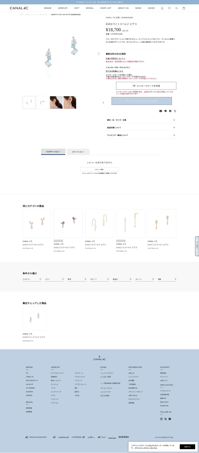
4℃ (27, 376)
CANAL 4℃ (30, 380)
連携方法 (163, 401)
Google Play (164, 408)
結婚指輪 (29, 415)
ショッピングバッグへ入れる (146, 104)
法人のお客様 (104, 398)
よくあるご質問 (105, 380)
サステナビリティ (134, 402)
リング (53, 391)
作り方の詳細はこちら (114, 74)
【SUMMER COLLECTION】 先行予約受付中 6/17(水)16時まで (100, 2)
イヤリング (54, 402)
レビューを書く (99, 172)
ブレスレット (79, 376)
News (138, 8)
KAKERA (29, 398)
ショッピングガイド (107, 376)
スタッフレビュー (78, 155)
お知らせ (131, 376)
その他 (77, 398)
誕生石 (77, 395)
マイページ (164, 380)
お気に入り (164, 383)
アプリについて (165, 394)
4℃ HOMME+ (30, 391)
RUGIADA (29, 395)
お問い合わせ (133, 398)
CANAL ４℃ (29, 14)
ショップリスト (134, 380)
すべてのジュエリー (42, 14)
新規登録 (163, 376)
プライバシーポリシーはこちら (146, 448)
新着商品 (54, 380)
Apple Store (164, 405)
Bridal (90, 8)
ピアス (53, 398)
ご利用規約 (132, 387)
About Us (123, 8)
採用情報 (131, 406)
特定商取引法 (133, 391)
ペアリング (78, 383)
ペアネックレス (80, 380)
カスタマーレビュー (53, 155)
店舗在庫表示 (113, 47)
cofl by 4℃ (29, 387)
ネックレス (54, 387)
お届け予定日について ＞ (115, 61)
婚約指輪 (29, 411)
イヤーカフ (54, 406)
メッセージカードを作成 (148, 88)
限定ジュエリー (56, 383)
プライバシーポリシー (136, 395)
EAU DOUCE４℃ (32, 383)
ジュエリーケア (105, 395)
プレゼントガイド (106, 391)
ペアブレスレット (80, 387)
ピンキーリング (56, 395)
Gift (77, 8)
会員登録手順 (164, 397)
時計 (76, 391)
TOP (21, 14)
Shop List (105, 8)
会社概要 (131, 383)
